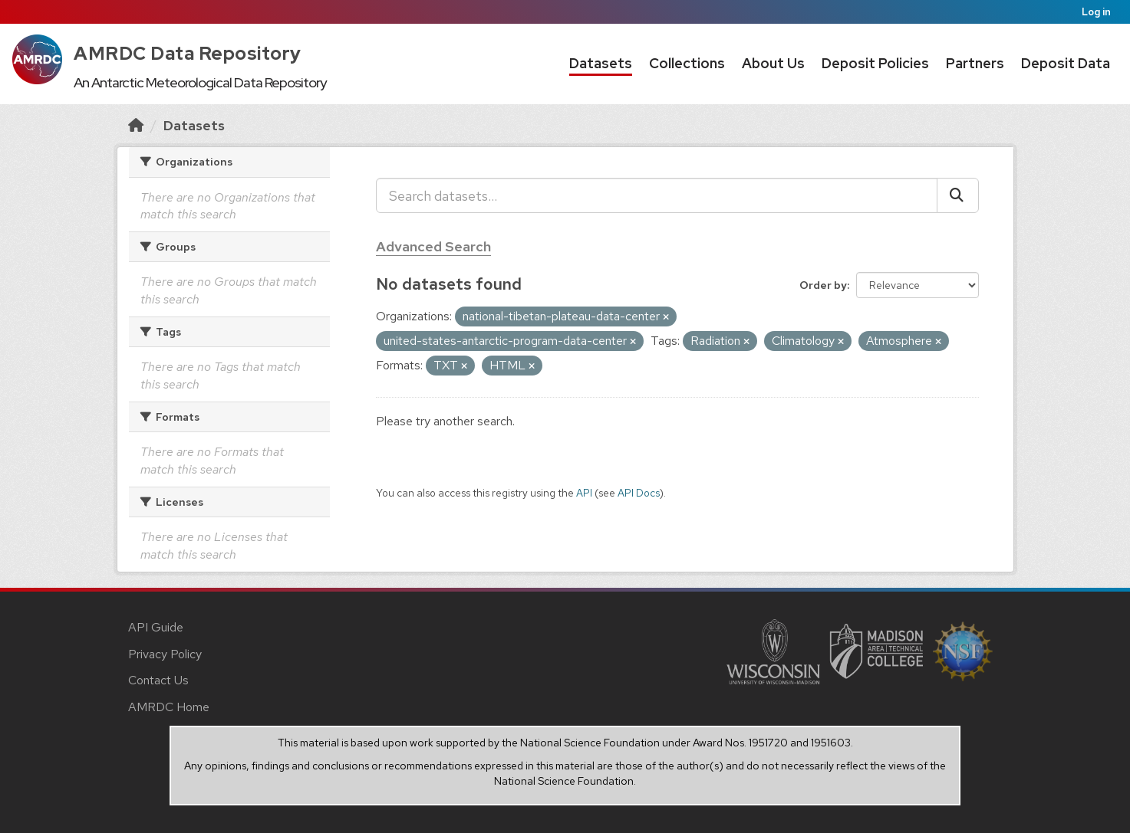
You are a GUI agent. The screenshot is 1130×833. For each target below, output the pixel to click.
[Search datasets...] (656, 195)
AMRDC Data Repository (187, 53)
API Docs (639, 493)
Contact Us (158, 680)
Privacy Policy (165, 654)
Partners (975, 63)
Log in (1096, 11)
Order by (823, 285)
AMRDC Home (168, 707)
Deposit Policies (875, 63)
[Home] (135, 125)
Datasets (600, 63)
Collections (687, 63)
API (584, 493)
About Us (773, 63)
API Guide (155, 627)
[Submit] (958, 195)
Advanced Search (433, 246)
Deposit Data (1065, 63)
